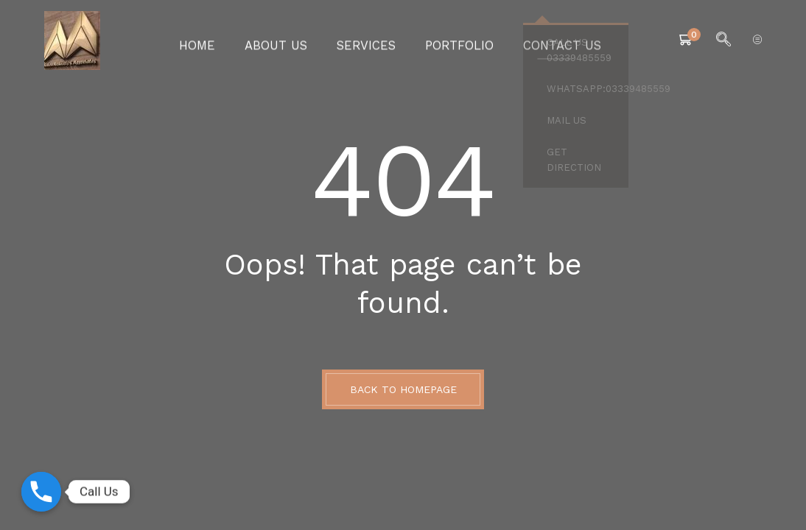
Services (368, 40)
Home (218, 40)
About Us (288, 40)
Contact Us (544, 40)
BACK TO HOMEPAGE (403, 389)
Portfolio (452, 40)
